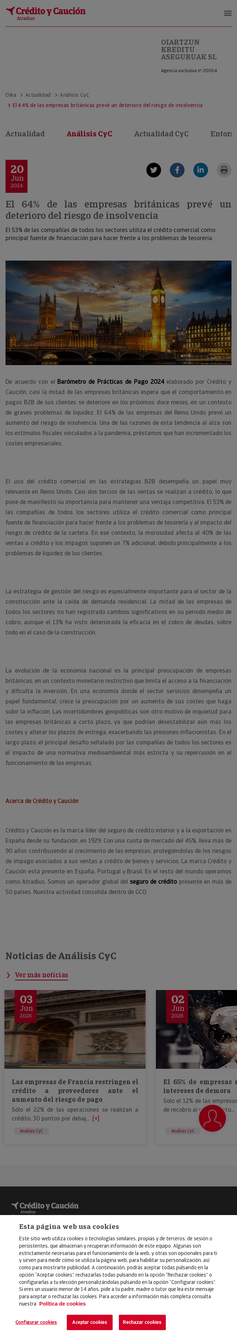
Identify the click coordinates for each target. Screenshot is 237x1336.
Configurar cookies (36, 1322)
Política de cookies (62, 1304)
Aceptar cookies (89, 1322)
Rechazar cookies (142, 1322)
